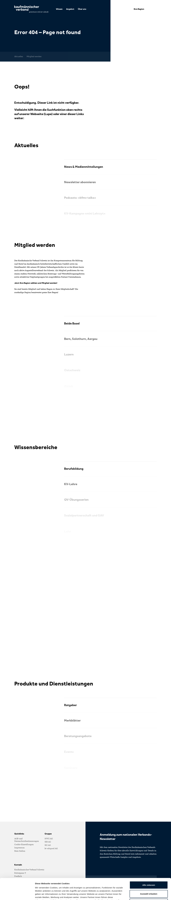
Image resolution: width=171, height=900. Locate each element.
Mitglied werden (34, 56)
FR (123, 9)
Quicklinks (19, 834)
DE (118, 9)
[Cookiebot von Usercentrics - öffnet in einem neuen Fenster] (17, 895)
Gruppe (48, 834)
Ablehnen (148, 882)
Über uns (82, 9)
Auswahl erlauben (148, 874)
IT (128, 9)
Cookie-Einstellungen (24, 844)
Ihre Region (139, 9)
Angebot (70, 9)
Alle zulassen (148, 865)
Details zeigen (142, 895)
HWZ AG (49, 838)
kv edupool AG (51, 848)
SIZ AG (48, 845)
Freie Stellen (19, 851)
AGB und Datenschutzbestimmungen (26, 839)
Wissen (59, 9)
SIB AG (48, 841)
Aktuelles (18, 56)
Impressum (19, 847)
